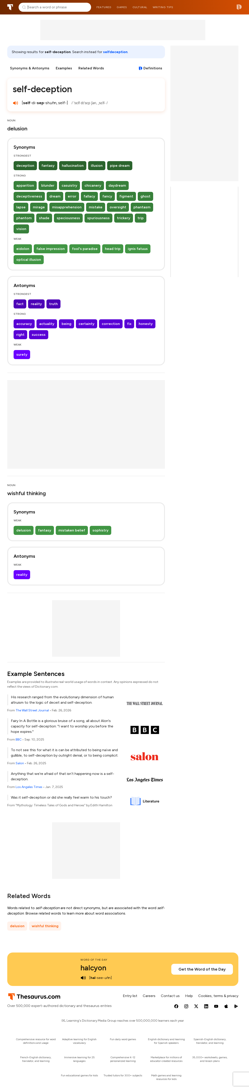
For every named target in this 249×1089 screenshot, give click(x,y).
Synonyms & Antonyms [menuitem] (29, 68)
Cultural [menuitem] (140, 7)
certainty (86, 324)
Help (189, 996)
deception (25, 165)
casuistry (69, 185)
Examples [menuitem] (64, 68)
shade (44, 218)
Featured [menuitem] (104, 7)
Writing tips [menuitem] (163, 7)
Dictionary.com (239, 7)
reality (36, 304)
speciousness (68, 218)
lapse (21, 207)
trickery (123, 218)
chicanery (93, 185)
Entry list (130, 996)
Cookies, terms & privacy (218, 996)
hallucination (73, 165)
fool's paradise (85, 249)
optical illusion (28, 259)
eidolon (22, 249)
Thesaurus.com (10, 7)
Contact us (170, 996)
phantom (24, 218)
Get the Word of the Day (202, 969)
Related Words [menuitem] (91, 68)
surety (21, 354)
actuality (46, 324)
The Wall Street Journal (32, 710)
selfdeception (115, 52)
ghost (145, 196)
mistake (95, 207)
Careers (149, 996)
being (66, 324)
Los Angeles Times (29, 787)
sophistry (100, 530)
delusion (23, 530)
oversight (118, 207)
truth (53, 304)
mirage (39, 207)
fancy (107, 196)
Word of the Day (93, 959)
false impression (50, 249)
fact (20, 304)
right (20, 334)
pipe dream (120, 165)
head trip (113, 249)
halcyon (93, 968)
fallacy (89, 196)
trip (141, 218)
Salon (20, 763)
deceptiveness (29, 196)
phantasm (141, 207)
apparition (25, 185)
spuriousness (98, 218)
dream (54, 196)
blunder (47, 185)
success (39, 334)
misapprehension (67, 207)
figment (126, 196)
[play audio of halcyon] (83, 978)
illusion (97, 165)
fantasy (48, 165)
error (72, 196)
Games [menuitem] (122, 7)
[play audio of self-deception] (15, 103)
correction (111, 324)
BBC (19, 739)
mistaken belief (71, 530)
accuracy (24, 324)
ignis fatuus (138, 249)
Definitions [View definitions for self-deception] (152, 68)
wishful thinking (45, 926)
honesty (146, 324)
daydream (117, 185)
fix (129, 324)
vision (21, 229)
